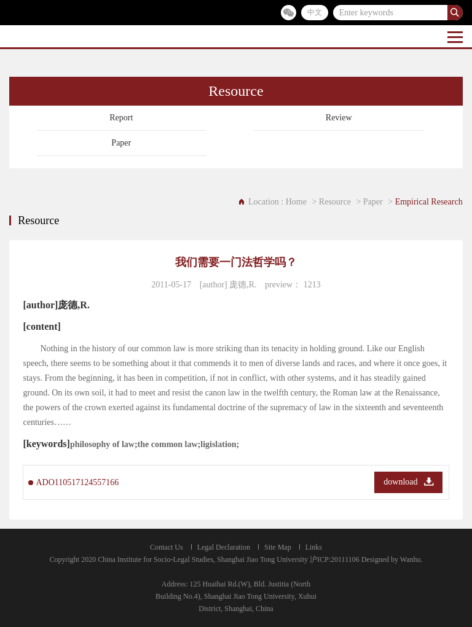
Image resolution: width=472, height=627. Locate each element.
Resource (335, 201)
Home (296, 201)
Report (121, 117)
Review (339, 117)
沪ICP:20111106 (335, 559)
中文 (314, 12)
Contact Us (166, 547)
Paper (121, 142)
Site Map (277, 547)
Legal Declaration (223, 547)
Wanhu (410, 559)
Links (313, 547)
